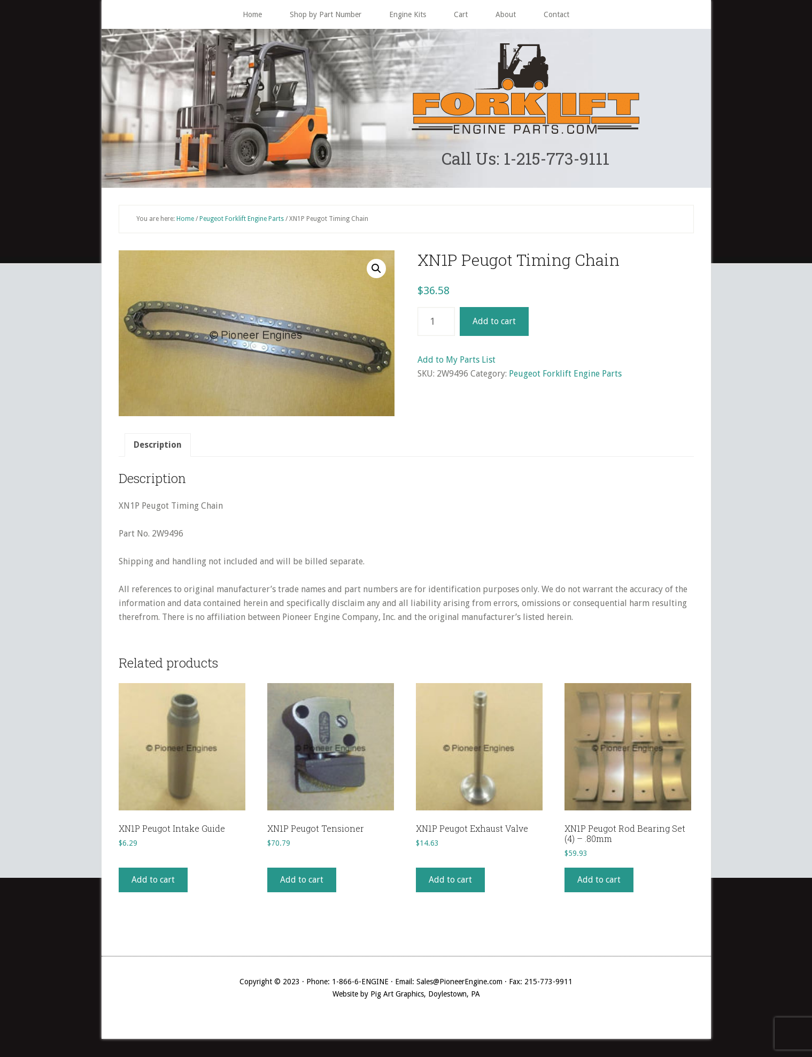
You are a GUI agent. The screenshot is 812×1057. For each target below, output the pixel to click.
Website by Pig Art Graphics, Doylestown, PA (406, 995)
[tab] (158, 446)
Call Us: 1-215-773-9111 (525, 158)
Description (158, 446)
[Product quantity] (436, 322)
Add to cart (494, 322)
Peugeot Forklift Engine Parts (241, 219)
